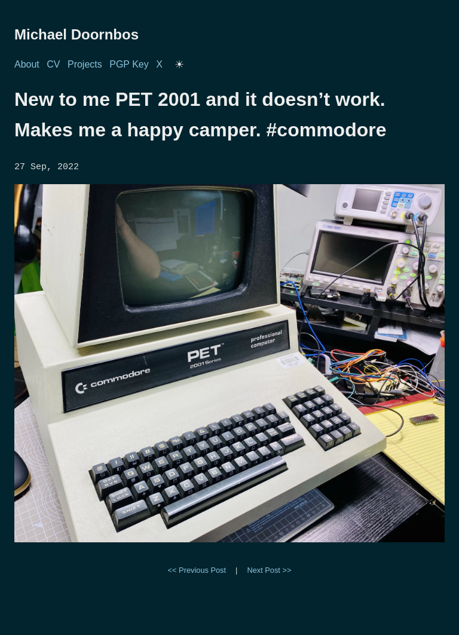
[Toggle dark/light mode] (179, 65)
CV (53, 64)
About (26, 64)
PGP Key (129, 64)
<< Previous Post (197, 568)
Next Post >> (269, 568)
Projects (85, 64)
